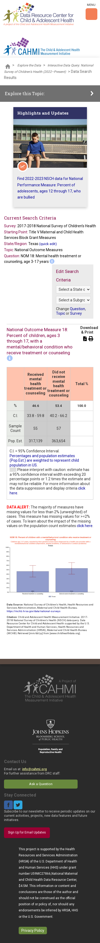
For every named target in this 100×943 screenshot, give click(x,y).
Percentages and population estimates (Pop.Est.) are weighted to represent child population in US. (44, 460)
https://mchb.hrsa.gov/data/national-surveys (34, 611)
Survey (76, 313)
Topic (60, 313)
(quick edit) (48, 244)
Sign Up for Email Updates (27, 832)
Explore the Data (29, 65)
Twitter (18, 805)
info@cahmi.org (34, 769)
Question (77, 309)
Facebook (8, 805)
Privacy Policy (32, 930)
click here (85, 526)
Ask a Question (41, 784)
